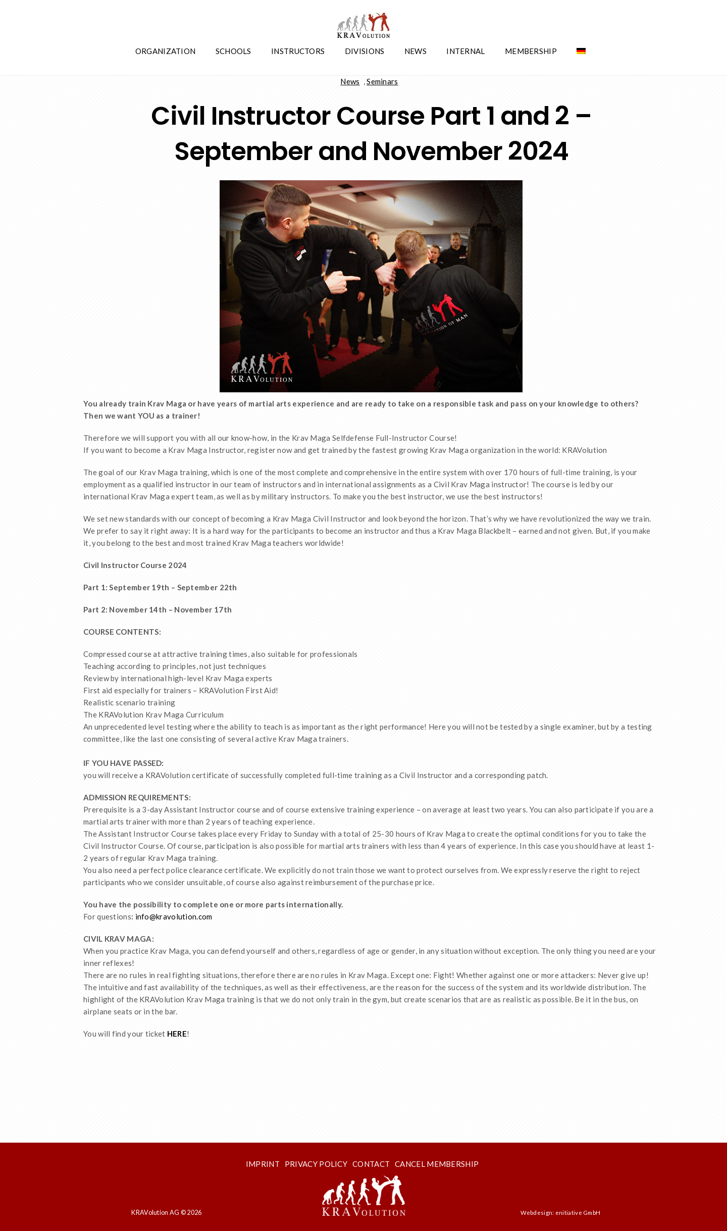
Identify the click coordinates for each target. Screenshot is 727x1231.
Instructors (298, 51)
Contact (371, 1163)
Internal (465, 51)
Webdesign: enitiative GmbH (561, 1212)
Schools (233, 51)
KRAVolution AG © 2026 (166, 1212)
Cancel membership (437, 1163)
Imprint (263, 1163)
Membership (531, 51)
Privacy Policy (316, 1163)
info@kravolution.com (174, 916)
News (415, 51)
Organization (165, 51)
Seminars (382, 81)
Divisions (365, 51)
